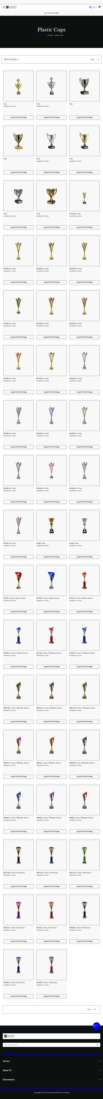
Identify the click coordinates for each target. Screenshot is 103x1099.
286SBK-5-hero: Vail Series (84, 929)
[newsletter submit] (97, 1045)
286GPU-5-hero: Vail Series (18, 929)
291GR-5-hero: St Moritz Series (51, 654)
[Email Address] (51, 1045)
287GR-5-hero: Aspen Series (18, 599)
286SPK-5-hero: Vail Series (51, 984)
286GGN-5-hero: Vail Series (84, 874)
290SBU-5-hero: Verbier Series (18, 654)
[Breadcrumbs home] (42, 35)
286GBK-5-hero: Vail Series (18, 874)
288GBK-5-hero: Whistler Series (18, 709)
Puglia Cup (51, 544)
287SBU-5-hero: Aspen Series (51, 599)
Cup (18, 105)
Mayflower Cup (18, 270)
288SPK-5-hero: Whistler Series (51, 819)
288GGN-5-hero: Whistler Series (84, 709)
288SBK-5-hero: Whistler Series (84, 764)
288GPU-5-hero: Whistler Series (18, 764)
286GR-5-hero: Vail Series (51, 929)
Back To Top (95, 1025)
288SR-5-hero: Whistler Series (84, 819)
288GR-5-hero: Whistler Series (51, 764)
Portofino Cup (84, 215)
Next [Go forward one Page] (95, 59)
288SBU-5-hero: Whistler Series (18, 819)
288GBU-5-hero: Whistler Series (51, 709)
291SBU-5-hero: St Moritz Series (84, 654)
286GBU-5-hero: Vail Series (51, 874)
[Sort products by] (11, 59)
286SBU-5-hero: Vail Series (18, 984)
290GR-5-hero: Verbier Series (84, 599)
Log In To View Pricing (18, 117)
